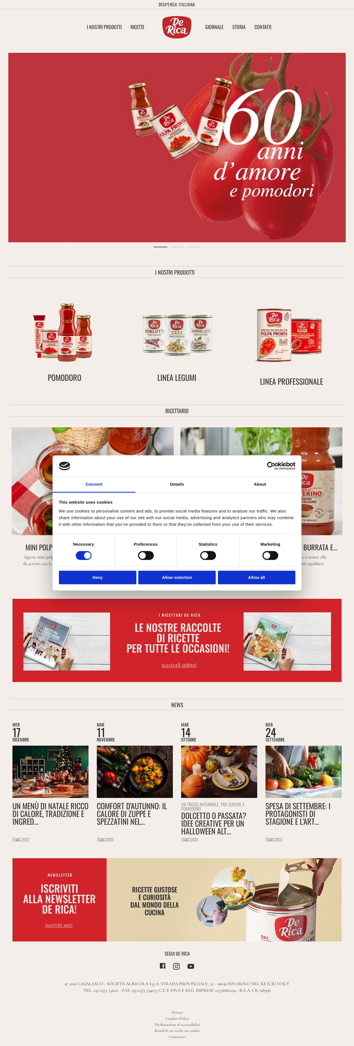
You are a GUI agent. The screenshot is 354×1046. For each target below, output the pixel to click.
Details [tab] (177, 484)
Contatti (262, 26)
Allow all (256, 577)
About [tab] (260, 484)
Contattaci (177, 1036)
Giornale (214, 26)
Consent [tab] (94, 484)
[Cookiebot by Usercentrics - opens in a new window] (271, 466)
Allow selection (177, 577)
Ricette (137, 26)
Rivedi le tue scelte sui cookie (177, 1030)
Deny (97, 577)
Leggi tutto (20, 838)
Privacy (177, 1012)
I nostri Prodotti (104, 26)
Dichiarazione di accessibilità (177, 1024)
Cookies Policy (177, 1018)
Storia (239, 26)
